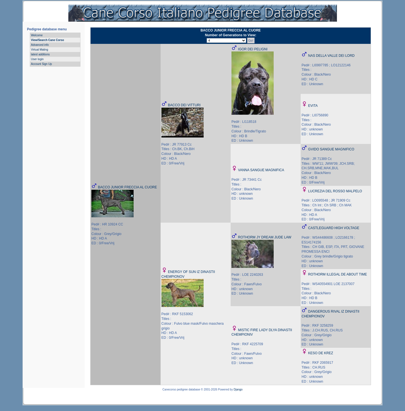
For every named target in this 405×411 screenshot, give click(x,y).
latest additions (40, 54)
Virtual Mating (39, 49)
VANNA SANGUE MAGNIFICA (261, 170)
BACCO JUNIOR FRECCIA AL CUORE (127, 187)
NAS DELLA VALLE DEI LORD (331, 56)
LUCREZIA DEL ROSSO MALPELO (335, 191)
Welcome (37, 35)
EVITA (313, 106)
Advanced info (40, 44)
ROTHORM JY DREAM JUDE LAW (264, 237)
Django (238, 389)
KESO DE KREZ (320, 353)
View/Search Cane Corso (47, 40)
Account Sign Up (41, 64)
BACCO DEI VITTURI (184, 105)
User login (37, 59)
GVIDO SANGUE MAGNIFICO (331, 149)
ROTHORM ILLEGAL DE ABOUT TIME (337, 274)
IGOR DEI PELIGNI (252, 49)
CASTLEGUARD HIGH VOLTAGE (333, 228)
